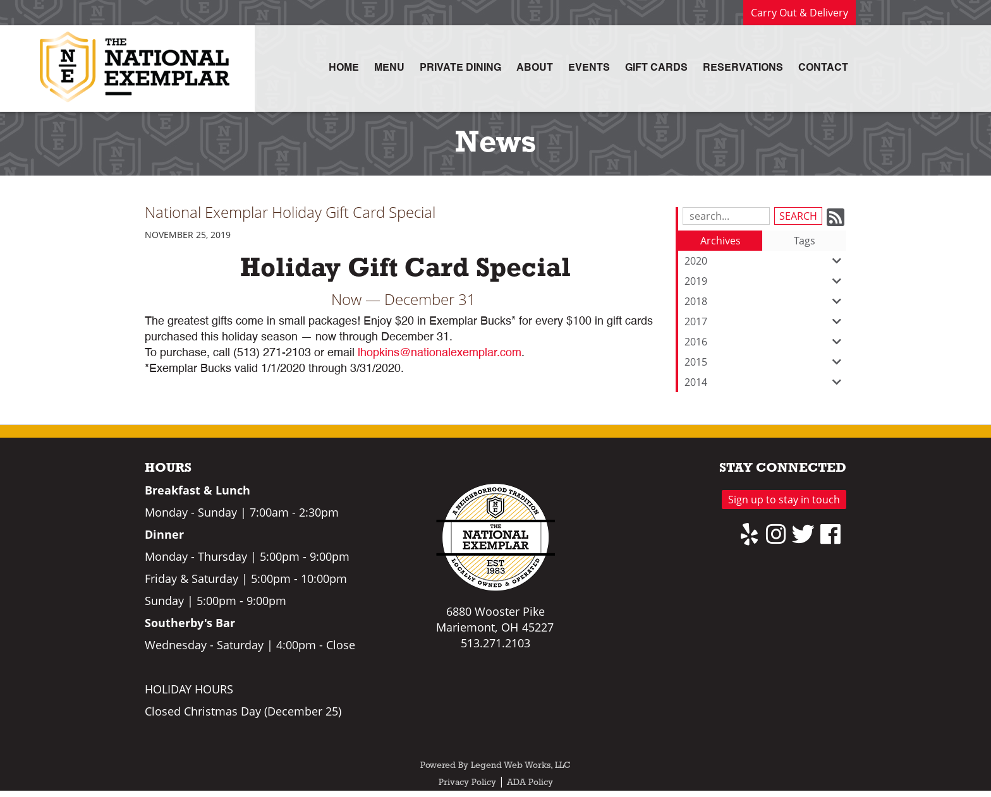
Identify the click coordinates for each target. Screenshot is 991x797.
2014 (765, 382)
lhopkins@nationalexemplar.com (439, 353)
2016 (765, 342)
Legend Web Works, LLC (521, 765)
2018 (765, 301)
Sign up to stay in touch (784, 499)
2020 (765, 261)
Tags (804, 241)
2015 (765, 362)
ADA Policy (530, 783)
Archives (720, 241)
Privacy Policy (467, 783)
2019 (765, 281)
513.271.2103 (495, 642)
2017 (765, 321)
